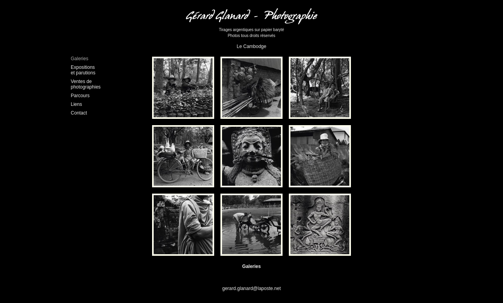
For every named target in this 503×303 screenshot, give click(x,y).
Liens (76, 104)
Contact (79, 113)
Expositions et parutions (83, 70)
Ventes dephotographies (86, 84)
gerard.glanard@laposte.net (251, 288)
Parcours (80, 95)
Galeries (79, 58)
